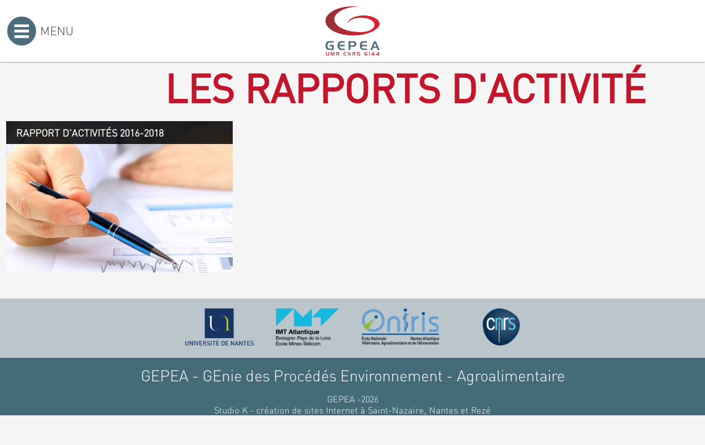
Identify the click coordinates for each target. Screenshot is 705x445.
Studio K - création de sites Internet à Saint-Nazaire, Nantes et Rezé (352, 409)
